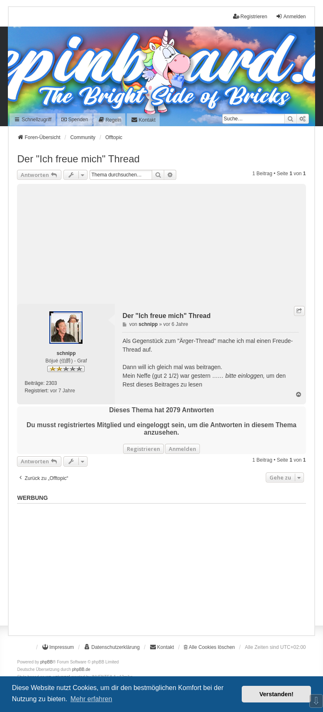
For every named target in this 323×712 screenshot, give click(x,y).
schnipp (65, 353)
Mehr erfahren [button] (91, 698)
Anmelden (182, 449)
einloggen (250, 375)
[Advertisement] (161, 242)
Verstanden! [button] (277, 694)
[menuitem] (109, 119)
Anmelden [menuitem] (291, 16)
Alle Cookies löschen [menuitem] (209, 647)
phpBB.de (81, 669)
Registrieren (143, 449)
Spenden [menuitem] (74, 119)
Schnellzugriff (32, 119)
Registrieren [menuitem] (250, 16)
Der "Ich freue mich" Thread (78, 158)
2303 (51, 383)
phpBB (46, 662)
